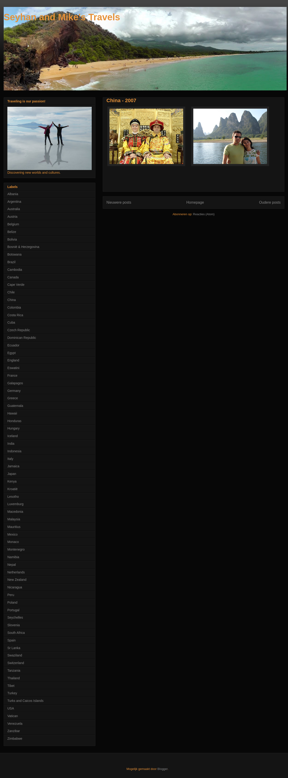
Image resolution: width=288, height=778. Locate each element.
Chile (11, 292)
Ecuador (13, 345)
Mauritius (14, 527)
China (11, 300)
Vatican (12, 716)
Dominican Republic (21, 338)
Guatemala (15, 406)
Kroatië (12, 489)
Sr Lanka (13, 648)
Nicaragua (14, 587)
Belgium (13, 224)
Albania (12, 194)
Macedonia (15, 511)
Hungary (13, 428)
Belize (11, 232)
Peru (10, 595)
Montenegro (16, 549)
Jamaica (13, 466)
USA (10, 708)
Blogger (162, 769)
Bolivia (12, 239)
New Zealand (16, 579)
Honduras (14, 421)
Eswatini (13, 368)
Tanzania (13, 670)
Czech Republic (18, 330)
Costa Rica (15, 315)
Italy (10, 459)
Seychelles (15, 617)
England (13, 360)
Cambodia (14, 269)
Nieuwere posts (118, 202)
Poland (12, 602)
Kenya (12, 481)
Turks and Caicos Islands (25, 701)
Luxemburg (15, 504)
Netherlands (16, 572)
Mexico (12, 534)
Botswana (14, 254)
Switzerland (15, 663)
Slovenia (13, 625)
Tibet (11, 686)
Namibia (13, 557)
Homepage (195, 202)
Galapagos (15, 383)
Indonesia (14, 451)
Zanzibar (13, 731)
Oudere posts (270, 202)
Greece (12, 398)
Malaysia (13, 519)
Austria (12, 216)
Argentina (14, 201)
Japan (11, 474)
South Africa (16, 633)
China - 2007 (121, 100)
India (10, 443)
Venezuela (14, 723)
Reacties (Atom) (204, 214)
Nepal (11, 564)
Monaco (13, 542)
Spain (11, 640)
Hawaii (12, 413)
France (12, 375)
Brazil (11, 262)
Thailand (13, 678)
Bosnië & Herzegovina (23, 247)
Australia (13, 209)
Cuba (11, 322)
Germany (14, 391)
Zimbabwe (14, 738)
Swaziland (14, 655)
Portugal (13, 610)
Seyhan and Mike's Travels (62, 17)
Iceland (12, 436)
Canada (13, 277)
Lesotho (13, 496)
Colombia (14, 307)
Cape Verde (15, 284)
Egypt (11, 353)
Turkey (12, 693)
